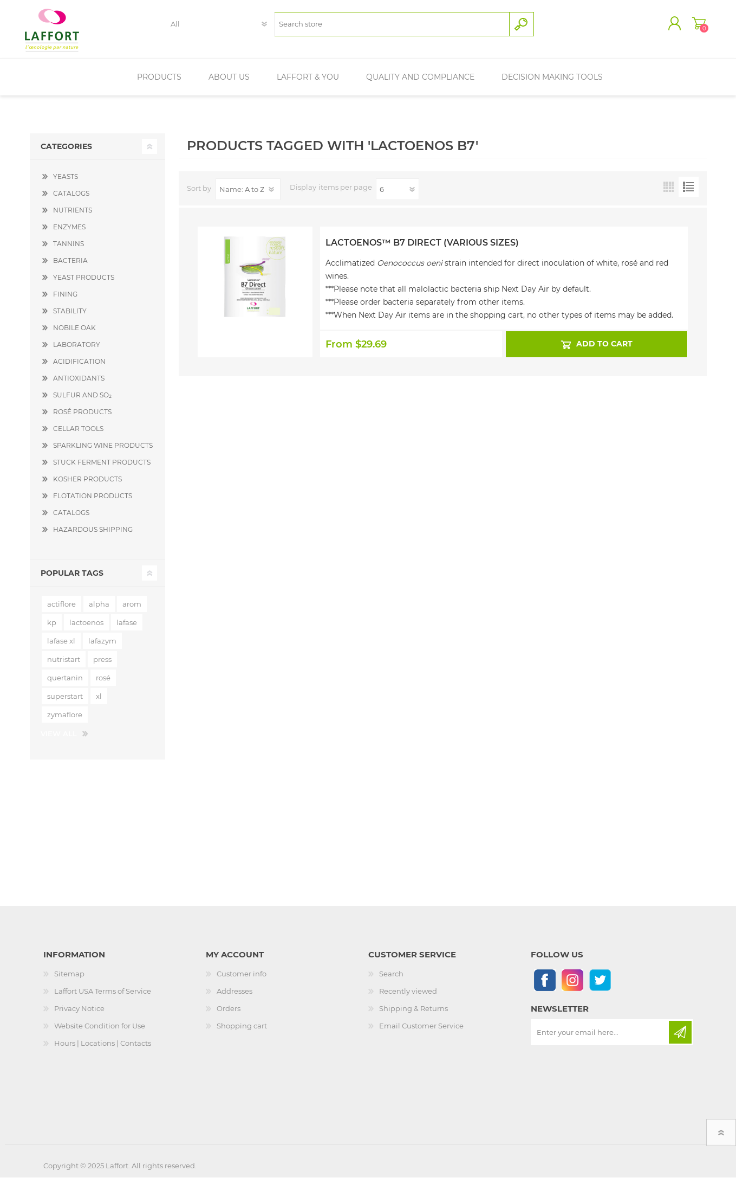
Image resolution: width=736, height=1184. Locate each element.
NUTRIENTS (72, 217)
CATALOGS (71, 200)
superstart (65, 702)
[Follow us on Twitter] (600, 986)
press (102, 665)
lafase (126, 629)
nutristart (63, 665)
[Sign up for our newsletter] (600, 1038)
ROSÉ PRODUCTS (82, 418)
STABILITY (70, 317)
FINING (65, 301)
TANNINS (68, 250)
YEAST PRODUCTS (83, 284)
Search (391, 980)
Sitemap (69, 980)
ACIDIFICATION (79, 368)
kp (51, 629)
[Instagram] (572, 986)
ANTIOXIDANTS (79, 385)
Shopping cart (694, 26)
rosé (103, 684)
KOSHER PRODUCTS (87, 485)
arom (131, 610)
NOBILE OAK (74, 334)
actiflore (61, 610)
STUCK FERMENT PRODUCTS (102, 469)
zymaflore (64, 721)
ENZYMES (69, 233)
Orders (228, 1015)
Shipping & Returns (413, 1015)
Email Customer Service (421, 1032)
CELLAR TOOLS (78, 435)
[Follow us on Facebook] (544, 986)
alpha (99, 610)
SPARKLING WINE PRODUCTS (103, 452)
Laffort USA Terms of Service (102, 997)
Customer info (241, 980)
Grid (669, 193)
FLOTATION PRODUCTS (92, 502)
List (689, 193)
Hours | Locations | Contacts (102, 1049)
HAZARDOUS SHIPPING (93, 536)
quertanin (65, 684)
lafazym (102, 647)
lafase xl (61, 647)
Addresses (234, 997)
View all (59, 740)
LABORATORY (76, 351)
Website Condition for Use (99, 1032)
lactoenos (86, 629)
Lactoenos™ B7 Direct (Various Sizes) (422, 249)
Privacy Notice (79, 1015)
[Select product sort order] (248, 196)
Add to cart (604, 351)
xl (99, 702)
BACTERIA (70, 267)
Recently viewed (408, 997)
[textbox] (392, 27)
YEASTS (65, 183)
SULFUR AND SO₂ (82, 401)
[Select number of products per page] (397, 196)
